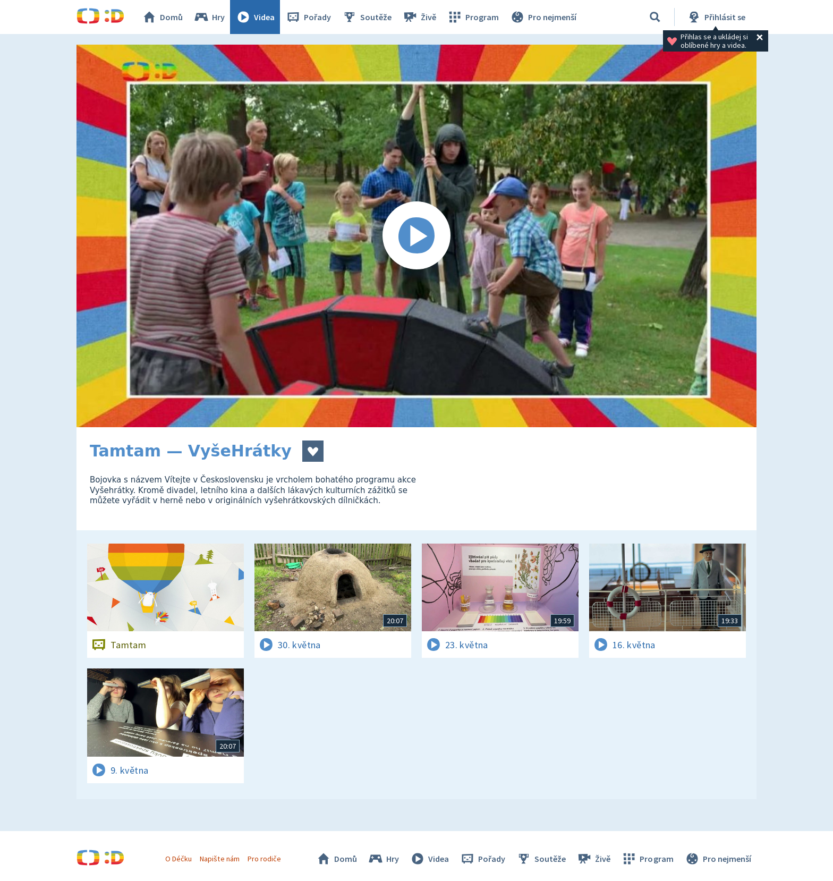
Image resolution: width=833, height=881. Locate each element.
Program (473, 17)
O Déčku (178, 858)
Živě (419, 17)
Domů (162, 17)
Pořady (308, 17)
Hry (209, 17)
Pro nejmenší (542, 17)
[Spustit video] (416, 236)
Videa (255, 17)
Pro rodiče (264, 858)
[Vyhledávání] (655, 17)
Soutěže (367, 17)
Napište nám (219, 858)
